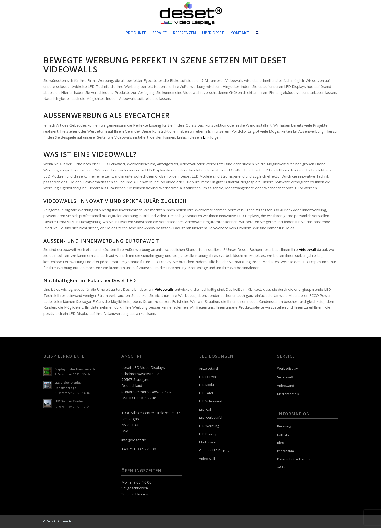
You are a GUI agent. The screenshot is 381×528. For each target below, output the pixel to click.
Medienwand (209, 442)
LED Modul (207, 385)
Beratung (284, 426)
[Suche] (255, 33)
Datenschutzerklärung (293, 459)
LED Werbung (209, 426)
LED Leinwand (209, 377)
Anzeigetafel (208, 368)
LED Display (207, 434)
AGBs (281, 467)
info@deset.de (133, 439)
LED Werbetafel (210, 417)
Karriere (283, 434)
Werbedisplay (287, 368)
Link (206, 137)
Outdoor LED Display (214, 450)
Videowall (285, 377)
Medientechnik (288, 394)
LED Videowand (210, 401)
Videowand (285, 385)
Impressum (285, 451)
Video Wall (207, 458)
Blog (280, 442)
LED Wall (205, 409)
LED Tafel (206, 393)
